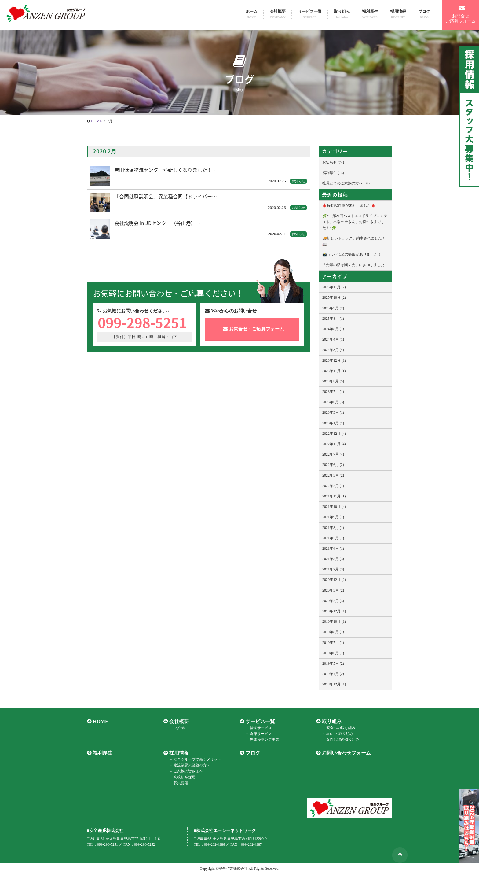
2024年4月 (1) (333, 339)
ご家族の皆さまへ (187, 771)
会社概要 (278, 14)
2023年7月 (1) (333, 392)
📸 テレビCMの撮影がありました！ (351, 254)
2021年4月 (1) (333, 548)
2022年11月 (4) (334, 444)
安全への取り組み (340, 728)
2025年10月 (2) (334, 297)
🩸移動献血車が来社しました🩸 (348, 205)
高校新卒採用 (184, 777)
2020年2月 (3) (333, 601)
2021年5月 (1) (333, 538)
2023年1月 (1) (333, 423)
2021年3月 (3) (333, 559)
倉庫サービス (260, 734)
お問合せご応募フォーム (461, 14)
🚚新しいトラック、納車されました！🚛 (354, 241)
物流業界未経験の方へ (191, 765)
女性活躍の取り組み (342, 740)
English (178, 728)
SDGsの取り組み (339, 734)
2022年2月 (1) (333, 486)
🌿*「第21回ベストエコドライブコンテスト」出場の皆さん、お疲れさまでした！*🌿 (354, 222)
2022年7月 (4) (333, 454)
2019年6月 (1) (333, 653)
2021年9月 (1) (333, 517)
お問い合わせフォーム (346, 752)
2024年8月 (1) (333, 329)
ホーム (252, 14)
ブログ (424, 14)
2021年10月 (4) (334, 506)
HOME (100, 721)
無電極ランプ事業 (264, 740)
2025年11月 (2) (334, 287)
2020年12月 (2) (334, 580)
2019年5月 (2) (333, 663)
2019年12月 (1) (334, 611)
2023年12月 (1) (334, 360)
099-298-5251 (143, 323)
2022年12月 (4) (334, 433)
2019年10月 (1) (334, 621)
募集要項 (180, 783)
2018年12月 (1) (334, 684)
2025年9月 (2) (333, 308)
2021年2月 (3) (333, 569)
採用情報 (398, 14)
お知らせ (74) (333, 162)
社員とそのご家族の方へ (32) (346, 183)
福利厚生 (370, 14)
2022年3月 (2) (333, 475)
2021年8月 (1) (333, 528)
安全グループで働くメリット (197, 759)
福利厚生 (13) (333, 173)
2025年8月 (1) (333, 318)
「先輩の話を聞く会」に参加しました (353, 265)
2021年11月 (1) (334, 496)
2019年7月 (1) (333, 643)
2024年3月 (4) (333, 350)
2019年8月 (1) (333, 632)
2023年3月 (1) (333, 412)
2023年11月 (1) (334, 371)
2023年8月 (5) (333, 381)
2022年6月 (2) (333, 465)
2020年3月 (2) (333, 590)
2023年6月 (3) (333, 402)
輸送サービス (260, 728)
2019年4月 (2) (333, 674)
